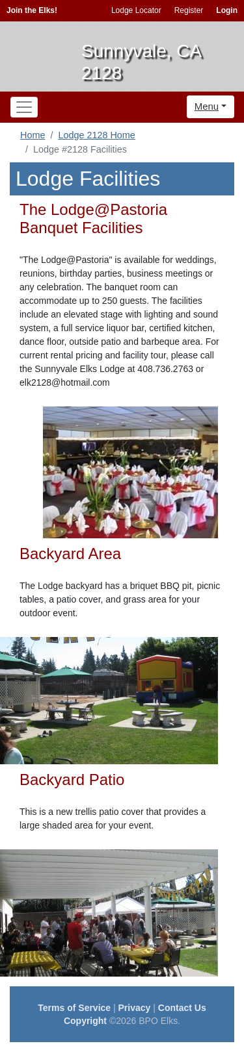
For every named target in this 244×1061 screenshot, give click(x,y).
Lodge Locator (136, 10)
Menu (207, 106)
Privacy (134, 1008)
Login (226, 10)
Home (32, 135)
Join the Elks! (32, 10)
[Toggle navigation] (24, 107)
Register (189, 10)
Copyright (85, 1021)
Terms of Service (74, 1008)
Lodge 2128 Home (96, 135)
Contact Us (182, 1008)
